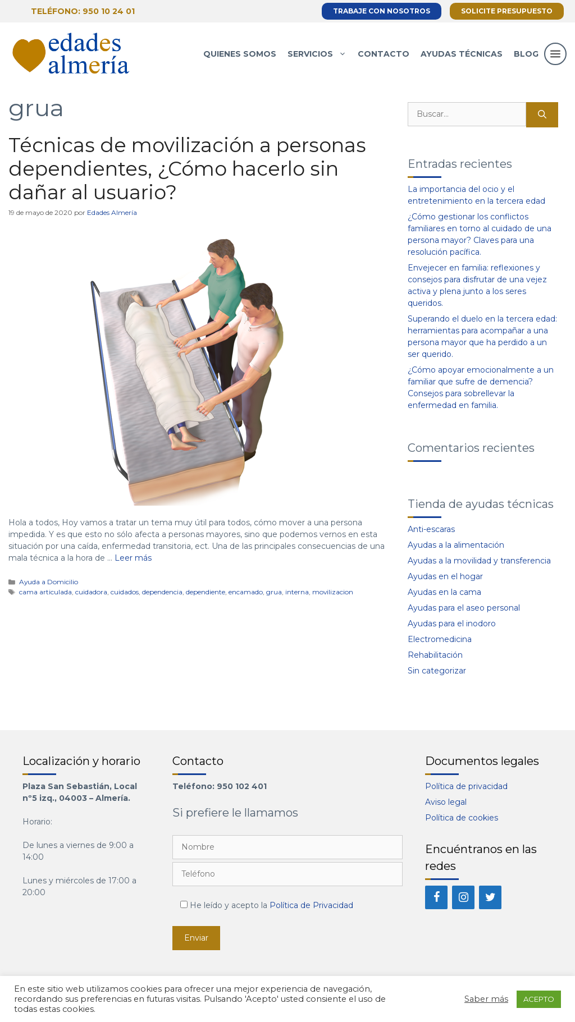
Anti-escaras (431, 529)
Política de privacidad (466, 786)
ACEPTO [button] (538, 998)
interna (297, 592)
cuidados (125, 592)
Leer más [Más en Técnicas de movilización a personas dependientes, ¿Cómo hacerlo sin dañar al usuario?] (133, 558)
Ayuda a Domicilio (48, 582)
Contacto (383, 54)
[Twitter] (490, 897)
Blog (526, 54)
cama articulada (45, 592)
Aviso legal (446, 802)
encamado (246, 592)
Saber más (486, 999)
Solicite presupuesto (507, 11)
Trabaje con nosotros (381, 11)
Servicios (320, 54)
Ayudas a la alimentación (456, 545)
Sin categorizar (437, 671)
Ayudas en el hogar (445, 576)
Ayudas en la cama (444, 592)
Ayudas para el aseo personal (464, 608)
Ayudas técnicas (462, 54)
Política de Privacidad (311, 905)
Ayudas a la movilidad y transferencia (479, 561)
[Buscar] (542, 114)
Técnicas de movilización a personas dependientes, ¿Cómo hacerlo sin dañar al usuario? (187, 168)
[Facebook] (436, 897)
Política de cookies (461, 818)
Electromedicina (440, 639)
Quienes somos (239, 54)
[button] (555, 65)
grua (274, 592)
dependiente (205, 592)
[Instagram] (463, 897)
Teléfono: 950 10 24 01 (83, 11)
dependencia (162, 592)
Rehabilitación (435, 655)
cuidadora (91, 592)
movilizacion (332, 592)
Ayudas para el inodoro (452, 623)
